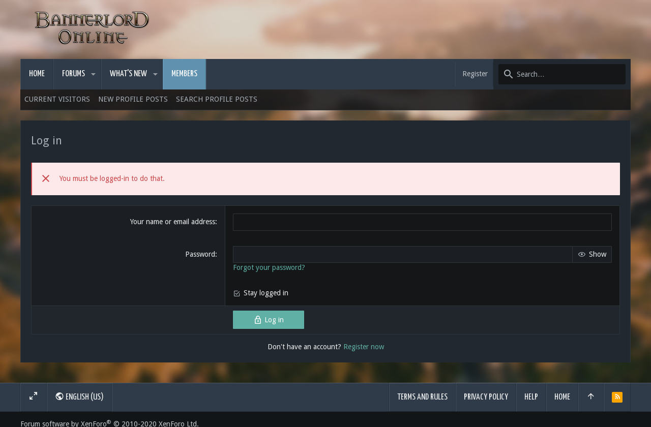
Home (562, 397)
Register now (363, 347)
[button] (93, 74)
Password (200, 254)
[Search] (562, 74)
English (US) (79, 396)
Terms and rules (422, 397)
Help (531, 397)
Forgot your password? (269, 267)
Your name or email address (172, 222)
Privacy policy (486, 397)
